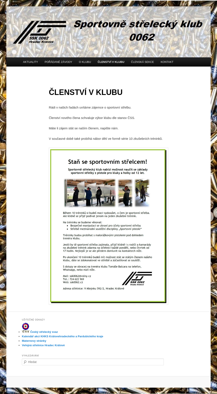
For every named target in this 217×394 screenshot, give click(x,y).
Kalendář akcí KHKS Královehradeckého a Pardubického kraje (62, 336)
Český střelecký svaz (40, 331)
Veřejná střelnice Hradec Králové (43, 345)
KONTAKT (167, 62)
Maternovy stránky (34, 340)
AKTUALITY (30, 62)
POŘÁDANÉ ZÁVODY (58, 62)
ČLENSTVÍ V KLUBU (111, 62)
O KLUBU (85, 62)
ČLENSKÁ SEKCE (142, 62)
